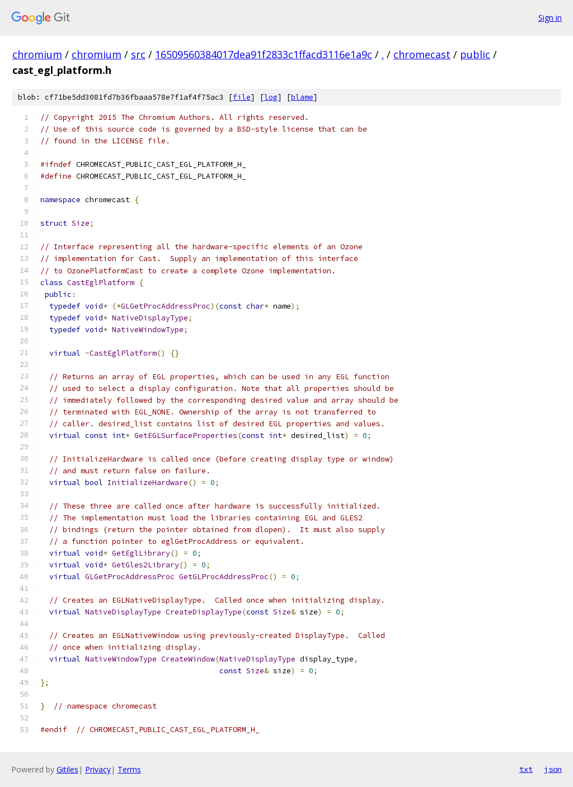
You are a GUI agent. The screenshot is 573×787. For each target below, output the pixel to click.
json (553, 769)
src (138, 54)
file (242, 97)
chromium (37, 54)
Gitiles (67, 769)
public (475, 54)
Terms (129, 769)
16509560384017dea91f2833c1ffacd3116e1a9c (263, 54)
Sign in (550, 17)
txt (526, 769)
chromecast (421, 54)
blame (302, 97)
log (271, 97)
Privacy (98, 769)
